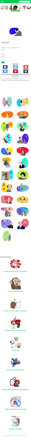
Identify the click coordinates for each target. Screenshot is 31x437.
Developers (13, 435)
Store (22, 435)
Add (3, 62)
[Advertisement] (15, 19)
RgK (2, 45)
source (2, 51)
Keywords (17, 435)
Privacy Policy (25, 435)
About (11, 435)
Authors (20, 435)
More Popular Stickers (15, 10)
